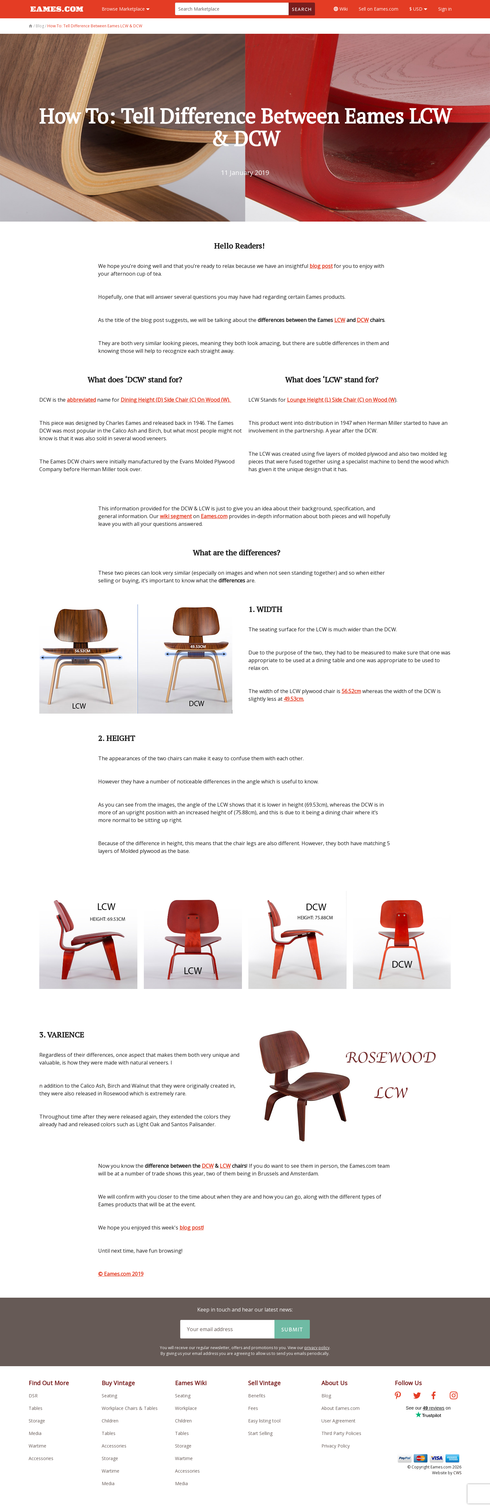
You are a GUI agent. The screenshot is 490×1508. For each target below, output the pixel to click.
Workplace (186, 1408)
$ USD (418, 9)
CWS (457, 1473)
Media (35, 1433)
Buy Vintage (118, 1383)
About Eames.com (340, 1408)
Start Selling (260, 1433)
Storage (37, 1421)
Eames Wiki (191, 1383)
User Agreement (338, 1421)
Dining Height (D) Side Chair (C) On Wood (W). (176, 399)
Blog (326, 1396)
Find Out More (49, 1383)
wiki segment (176, 516)
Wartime (37, 1446)
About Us (334, 1383)
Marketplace (126, 9)
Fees (253, 1408)
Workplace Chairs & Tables (130, 1408)
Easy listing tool (264, 1421)
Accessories (41, 1458)
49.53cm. (294, 698)
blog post (321, 266)
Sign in (445, 9)
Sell (378, 9)
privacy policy (316, 1347)
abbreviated (81, 399)
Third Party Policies (341, 1433)
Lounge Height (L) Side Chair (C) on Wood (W (341, 399)
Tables (35, 1408)
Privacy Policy (335, 1446)
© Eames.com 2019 (120, 1273)
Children (110, 1421)
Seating (109, 1396)
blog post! (192, 1227)
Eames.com (214, 516)
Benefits (256, 1396)
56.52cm (351, 691)
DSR (33, 1396)
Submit (292, 1329)
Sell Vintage (264, 1383)
